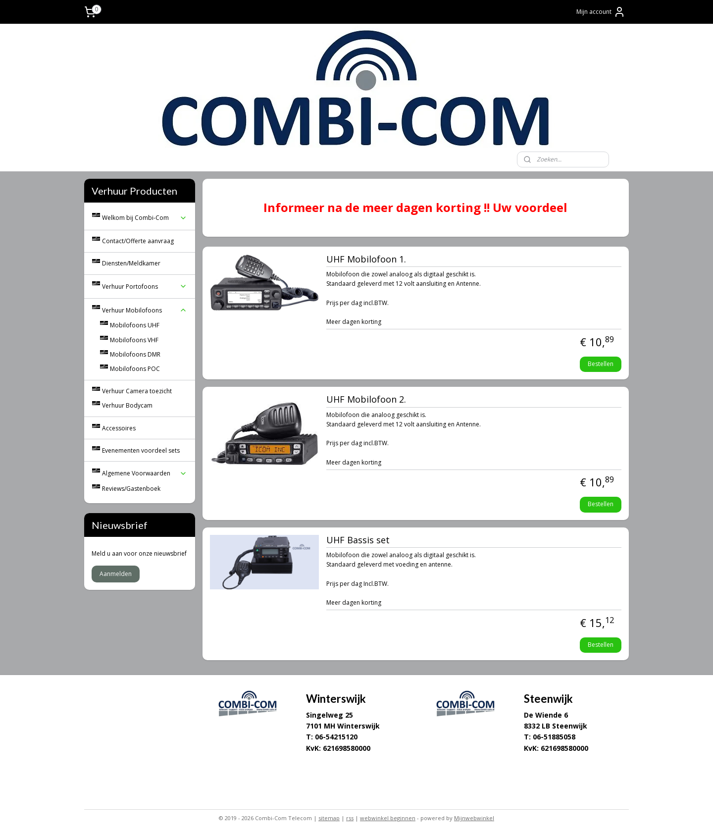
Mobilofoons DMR (135, 354)
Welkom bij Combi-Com (144, 217)
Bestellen (600, 364)
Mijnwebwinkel (474, 818)
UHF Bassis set (358, 540)
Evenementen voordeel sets (141, 450)
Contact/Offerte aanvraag (138, 241)
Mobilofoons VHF (134, 340)
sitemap (329, 818)
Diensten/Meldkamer (131, 263)
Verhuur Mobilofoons (144, 310)
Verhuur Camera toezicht (137, 391)
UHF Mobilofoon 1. (366, 259)
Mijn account (600, 12)
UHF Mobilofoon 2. (366, 399)
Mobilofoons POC (135, 369)
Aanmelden (116, 574)
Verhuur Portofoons (144, 286)
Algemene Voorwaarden (144, 473)
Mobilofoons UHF (134, 325)
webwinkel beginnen (387, 818)
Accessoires (119, 428)
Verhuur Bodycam (127, 405)
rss (350, 818)
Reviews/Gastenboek (131, 488)
